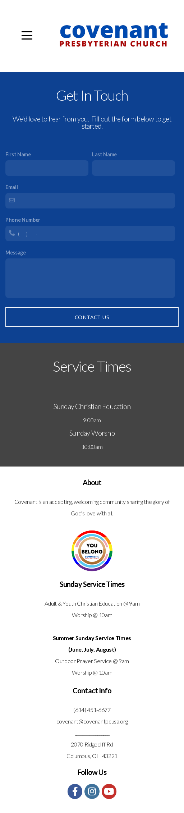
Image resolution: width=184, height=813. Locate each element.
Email (11, 187)
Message (15, 252)
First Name (18, 154)
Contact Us (92, 317)
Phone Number (22, 220)
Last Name (104, 154)
